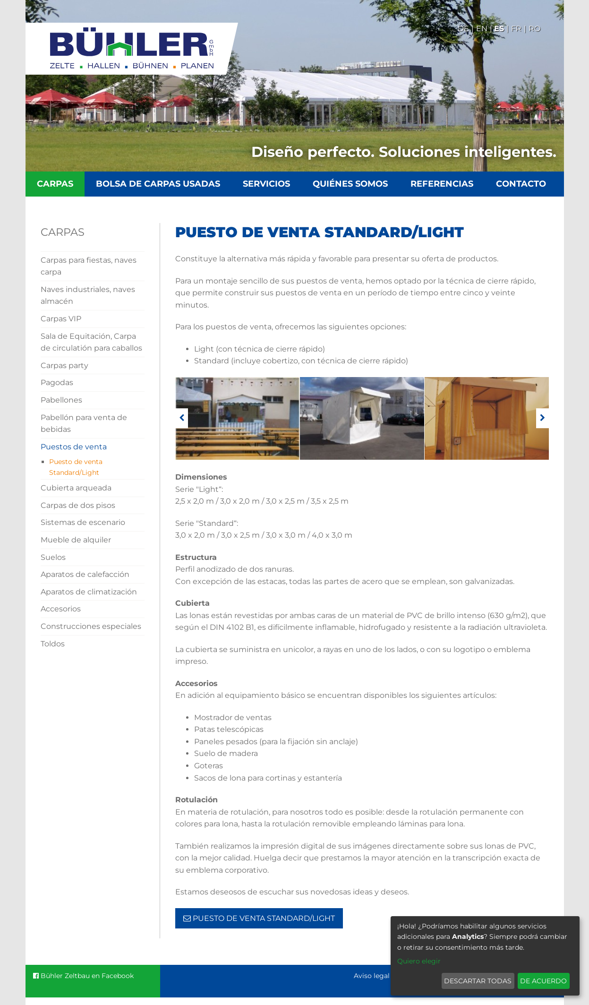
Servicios (266, 184)
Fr (516, 28)
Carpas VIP (61, 318)
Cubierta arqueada (76, 487)
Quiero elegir (419, 961)
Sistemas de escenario (83, 522)
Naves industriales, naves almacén (88, 295)
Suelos (53, 557)
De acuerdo (543, 981)
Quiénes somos (350, 184)
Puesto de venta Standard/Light (75, 466)
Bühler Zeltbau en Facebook (83, 975)
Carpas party (64, 365)
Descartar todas (478, 981)
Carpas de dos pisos (78, 505)
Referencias (441, 184)
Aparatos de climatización (89, 591)
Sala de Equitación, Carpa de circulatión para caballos (91, 342)
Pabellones (61, 399)
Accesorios (61, 608)
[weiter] (542, 419)
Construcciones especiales (91, 626)
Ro (534, 28)
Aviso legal (372, 975)
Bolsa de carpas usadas (158, 184)
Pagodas (57, 382)
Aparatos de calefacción (85, 574)
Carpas (55, 184)
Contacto (521, 184)
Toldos (53, 643)
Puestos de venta (74, 446)
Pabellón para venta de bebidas (84, 423)
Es (499, 28)
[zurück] (181, 419)
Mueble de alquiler (76, 539)
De (463, 28)
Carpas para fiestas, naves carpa (89, 266)
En (481, 28)
